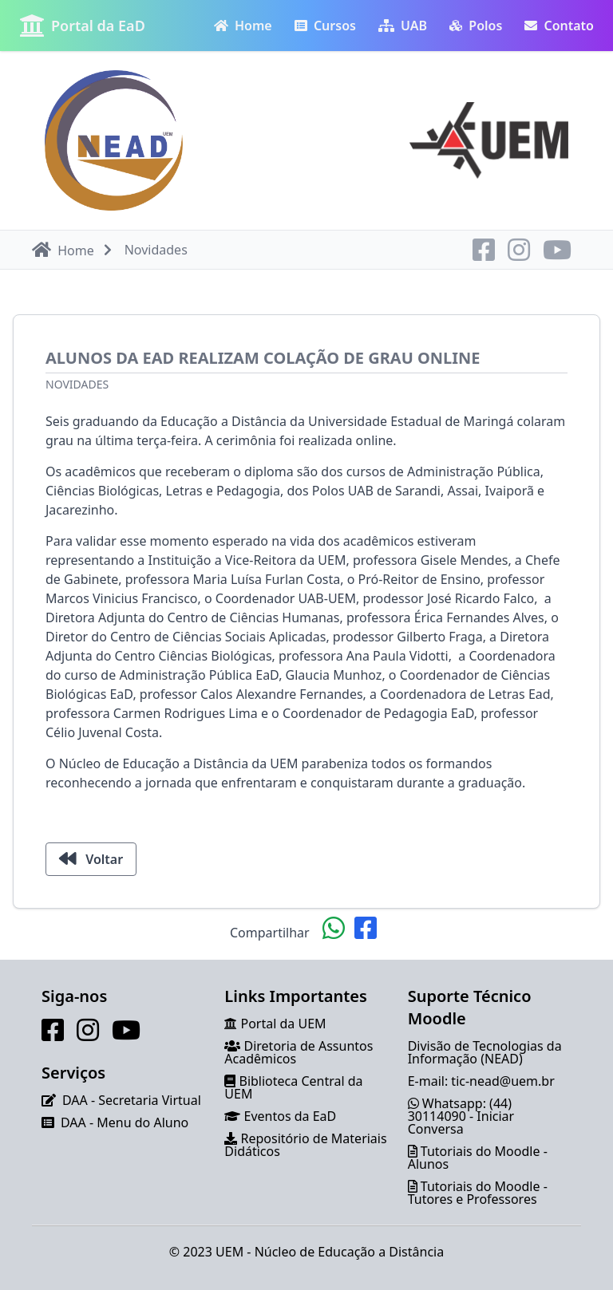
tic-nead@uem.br (502, 1081)
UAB (402, 25)
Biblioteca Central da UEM (293, 1087)
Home (243, 25)
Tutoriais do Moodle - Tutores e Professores (478, 1193)
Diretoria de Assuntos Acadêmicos (298, 1052)
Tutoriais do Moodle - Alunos (478, 1157)
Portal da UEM (283, 1023)
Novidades (77, 384)
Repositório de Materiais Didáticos (305, 1145)
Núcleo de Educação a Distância (350, 1251)
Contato (559, 25)
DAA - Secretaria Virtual (131, 1100)
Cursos (325, 25)
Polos (475, 25)
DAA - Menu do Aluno (124, 1122)
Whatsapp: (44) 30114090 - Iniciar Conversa (461, 1116)
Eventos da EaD (290, 1116)
